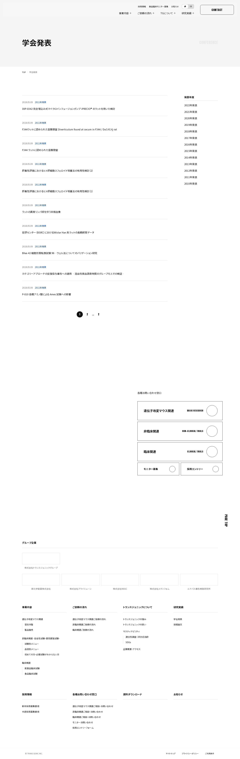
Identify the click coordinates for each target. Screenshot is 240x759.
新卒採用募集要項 (30, 706)
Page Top (226, 520)
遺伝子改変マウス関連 (32, 619)
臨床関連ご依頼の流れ (83, 629)
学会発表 (178, 619)
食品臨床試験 (31, 673)
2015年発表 (190, 151)
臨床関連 (26, 662)
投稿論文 (178, 624)
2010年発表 (190, 183)
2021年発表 (190, 112)
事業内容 (124, 13)
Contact (217, 10)
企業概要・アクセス (132, 649)
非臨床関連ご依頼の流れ (84, 624)
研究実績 (186, 13)
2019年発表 (190, 125)
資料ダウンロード (132, 694)
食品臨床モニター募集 (158, 6)
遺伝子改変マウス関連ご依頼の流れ (89, 619)
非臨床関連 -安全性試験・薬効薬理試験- (41, 638)
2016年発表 (190, 144)
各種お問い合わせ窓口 (85, 694)
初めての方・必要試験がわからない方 (42, 654)
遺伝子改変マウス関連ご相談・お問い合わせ (93, 706)
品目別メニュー (32, 649)
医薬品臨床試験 (32, 668)
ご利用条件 (209, 753)
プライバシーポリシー (190, 753)
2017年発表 (190, 138)
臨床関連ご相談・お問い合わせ (87, 717)
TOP (24, 72)
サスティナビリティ (131, 631)
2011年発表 (190, 177)
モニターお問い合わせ (83, 722)
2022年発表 (190, 105)
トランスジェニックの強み (134, 619)
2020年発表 (190, 118)
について (166, 13)
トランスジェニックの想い (134, 624)
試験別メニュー (32, 643)
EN (191, 6)
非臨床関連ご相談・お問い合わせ (88, 711)
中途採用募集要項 (30, 711)
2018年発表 (190, 131)
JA (185, 6)
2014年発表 (190, 157)
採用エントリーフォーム (83, 727)
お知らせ (175, 6)
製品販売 (29, 629)
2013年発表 (190, 164)
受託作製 (29, 624)
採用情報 (142, 6)
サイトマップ (170, 753)
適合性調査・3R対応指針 (137, 636)
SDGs (128, 642)
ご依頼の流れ (144, 13)
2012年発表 (190, 170)
